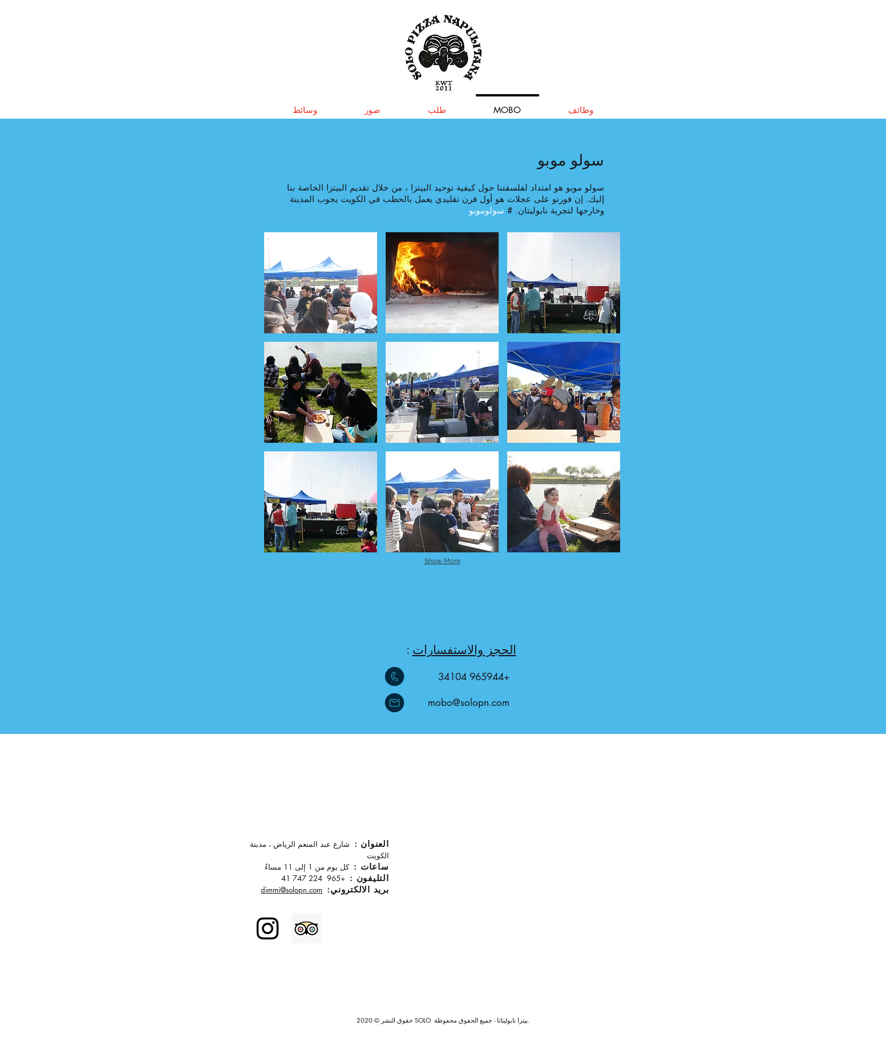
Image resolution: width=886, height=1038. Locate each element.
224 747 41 (301, 878)
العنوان (375, 843)
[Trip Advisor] (306, 928)
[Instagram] (267, 928)
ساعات (375, 866)
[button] (320, 282)
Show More (442, 561)
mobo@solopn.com (468, 702)
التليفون (373, 878)
